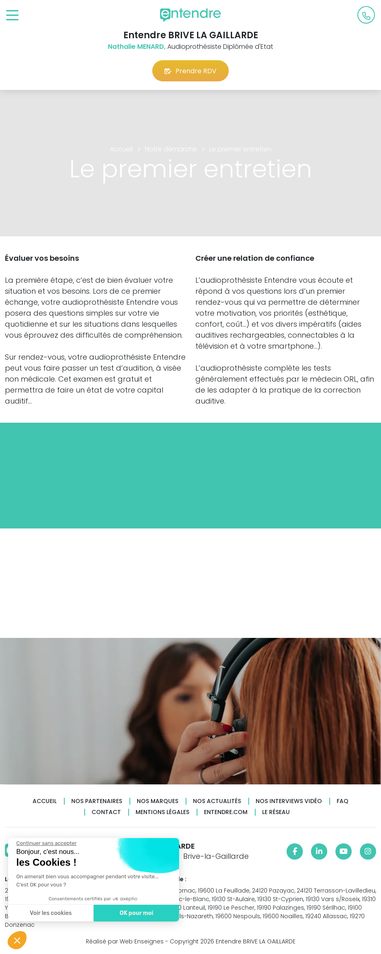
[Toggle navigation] (12, 16)
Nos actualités (217, 801)
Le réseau (276, 812)
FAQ (342, 801)
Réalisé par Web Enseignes (125, 941)
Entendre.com (225, 812)
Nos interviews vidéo (289, 801)
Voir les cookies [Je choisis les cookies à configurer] (50, 913)
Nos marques (157, 801)
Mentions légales (162, 812)
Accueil (45, 801)
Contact (106, 812)
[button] (17, 940)
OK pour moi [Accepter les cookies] (136, 913)
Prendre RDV (190, 71)
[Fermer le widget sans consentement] (46, 843)
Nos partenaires (96, 801)
